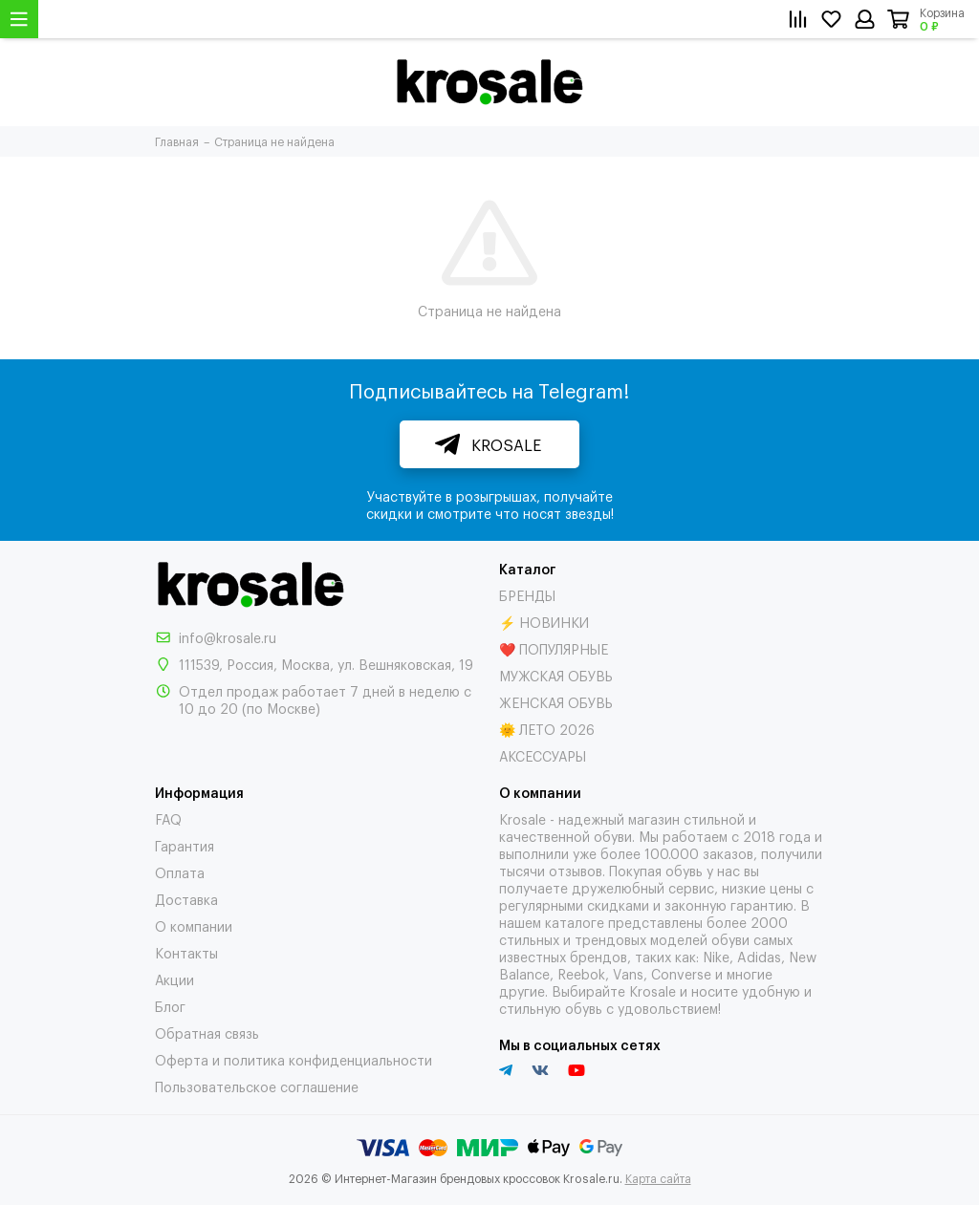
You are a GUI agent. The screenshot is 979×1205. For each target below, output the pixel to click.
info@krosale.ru (227, 637)
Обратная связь (207, 1032)
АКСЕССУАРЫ (542, 755)
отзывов (575, 870)
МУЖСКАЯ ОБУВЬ (556, 675)
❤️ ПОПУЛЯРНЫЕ (553, 648)
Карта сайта (658, 1178)
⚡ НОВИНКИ (544, 622)
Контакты (186, 952)
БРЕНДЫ (527, 595)
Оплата (180, 872)
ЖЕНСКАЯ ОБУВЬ (556, 702)
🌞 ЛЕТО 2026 (547, 729)
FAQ (168, 818)
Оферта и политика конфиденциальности (293, 1059)
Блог (170, 1006)
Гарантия (184, 845)
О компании (193, 925)
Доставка (186, 899)
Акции (174, 979)
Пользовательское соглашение (257, 1086)
